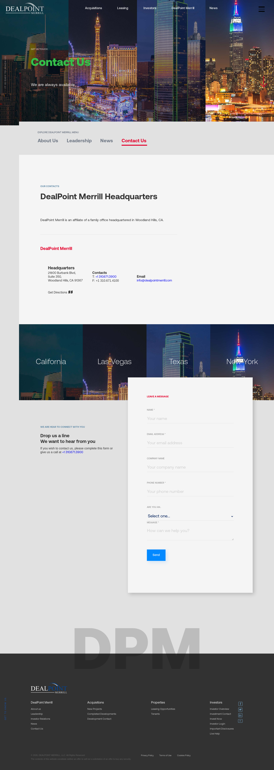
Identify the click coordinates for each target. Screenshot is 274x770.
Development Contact (99, 719)
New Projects (94, 709)
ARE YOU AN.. (154, 507)
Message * (153, 523)
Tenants (155, 714)
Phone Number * (156, 483)
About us (36, 709)
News (213, 8)
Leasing (122, 8)
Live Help (215, 734)
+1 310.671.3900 (106, 276)
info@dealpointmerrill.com (154, 280)
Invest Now (216, 719)
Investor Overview (219, 709)
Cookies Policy (183, 756)
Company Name (156, 459)
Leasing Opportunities (163, 709)
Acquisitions (93, 8)
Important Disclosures (222, 729)
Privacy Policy (147, 756)
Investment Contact (220, 714)
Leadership (37, 714)
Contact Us (37, 729)
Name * (151, 410)
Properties (158, 702)
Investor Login (217, 724)
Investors (149, 8)
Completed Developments (101, 714)
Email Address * (156, 434)
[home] (25, 8)
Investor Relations (40, 719)
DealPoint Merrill (183, 8)
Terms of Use (165, 756)
